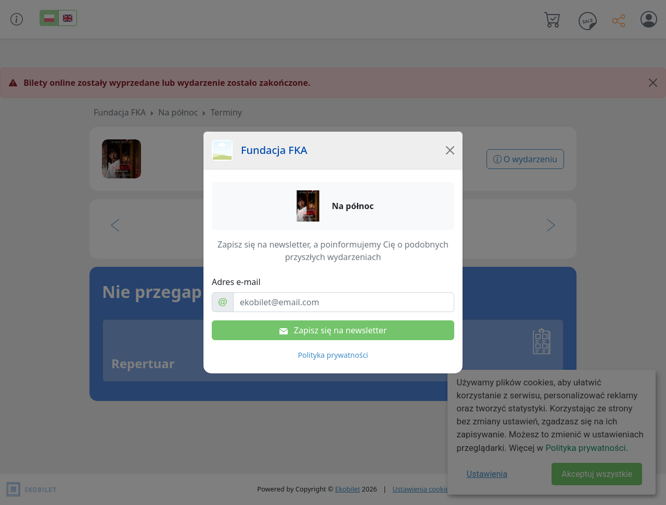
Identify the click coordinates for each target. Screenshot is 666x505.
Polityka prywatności (333, 355)
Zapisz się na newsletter (333, 330)
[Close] (450, 150)
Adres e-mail (236, 282)
